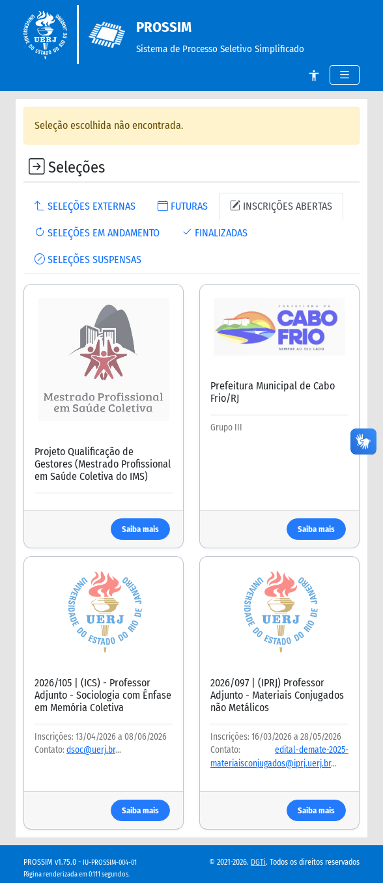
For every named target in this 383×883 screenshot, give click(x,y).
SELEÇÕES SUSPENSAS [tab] (88, 259)
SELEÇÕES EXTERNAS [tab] (85, 206)
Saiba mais (140, 529)
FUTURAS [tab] (183, 206)
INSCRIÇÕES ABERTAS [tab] (281, 206)
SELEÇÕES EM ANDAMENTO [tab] (97, 233)
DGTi (258, 862)
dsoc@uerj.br (90, 749)
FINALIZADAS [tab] (215, 233)
